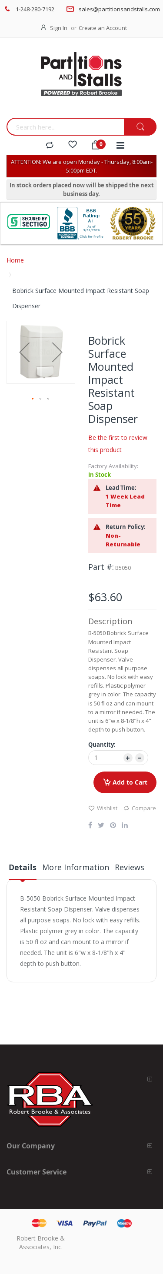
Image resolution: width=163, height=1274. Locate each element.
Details (23, 867)
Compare (139, 808)
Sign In (58, 28)
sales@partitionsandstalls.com (119, 9)
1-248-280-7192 (35, 9)
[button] (24, 352)
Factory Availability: (113, 466)
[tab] (23, 870)
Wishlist (102, 808)
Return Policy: (126, 527)
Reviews (129, 867)
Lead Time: (121, 488)
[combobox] (65, 127)
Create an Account (103, 28)
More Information (75, 867)
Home (15, 260)
